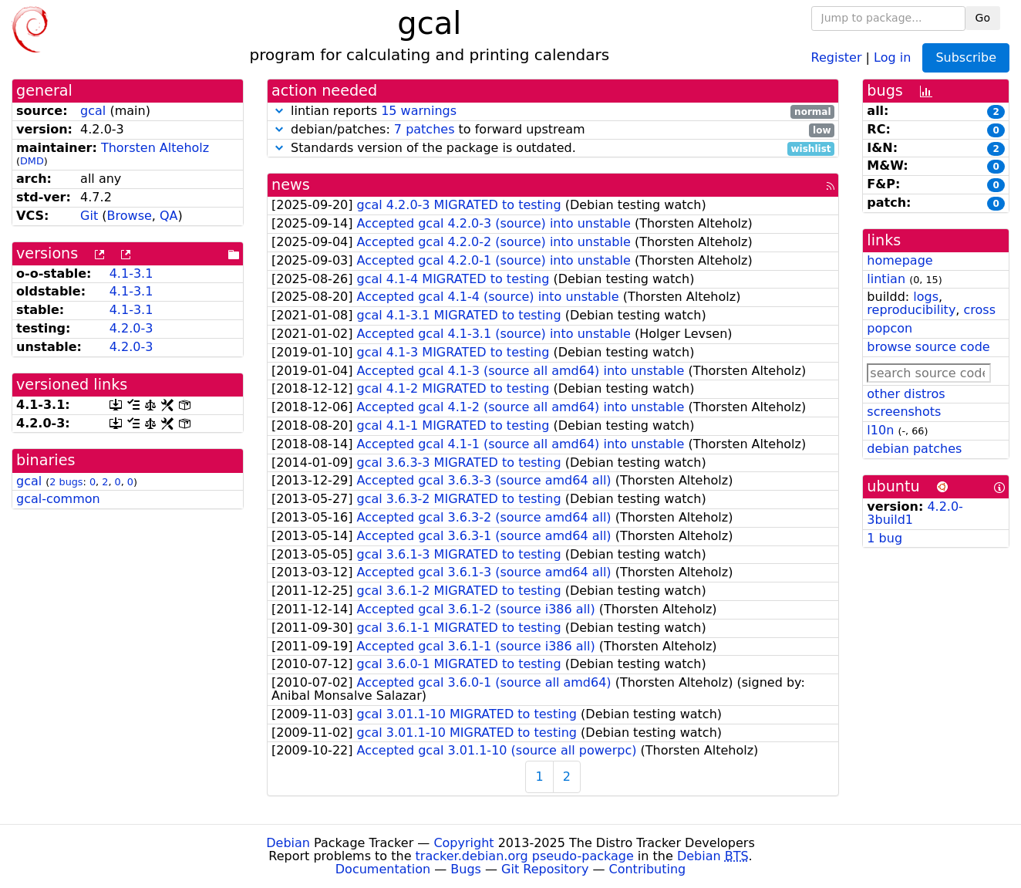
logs (925, 296)
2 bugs (66, 482)
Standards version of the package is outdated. (552, 148)
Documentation (382, 869)
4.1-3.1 (131, 273)
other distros (906, 394)
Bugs (465, 869)
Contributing (647, 869)
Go (983, 18)
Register (836, 56)
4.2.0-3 (131, 328)
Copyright (463, 843)
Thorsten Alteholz (155, 147)
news (290, 185)
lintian (886, 279)
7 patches (424, 129)
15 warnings (419, 110)
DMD (32, 161)
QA (169, 215)
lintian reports (552, 111)
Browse (129, 215)
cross (980, 309)
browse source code (928, 346)
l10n (880, 430)
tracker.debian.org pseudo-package (525, 856)
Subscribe (965, 57)
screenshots (904, 411)
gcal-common (58, 498)
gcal (93, 110)
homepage (899, 260)
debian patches (914, 448)
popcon (889, 328)
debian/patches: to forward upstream (552, 130)
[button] (279, 110)
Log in (892, 56)
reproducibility (911, 309)
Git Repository (544, 869)
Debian (288, 843)
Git (89, 215)
